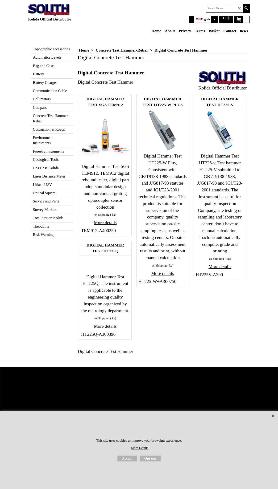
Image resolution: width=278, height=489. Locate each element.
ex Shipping (102, 214)
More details (105, 222)
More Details (139, 448)
